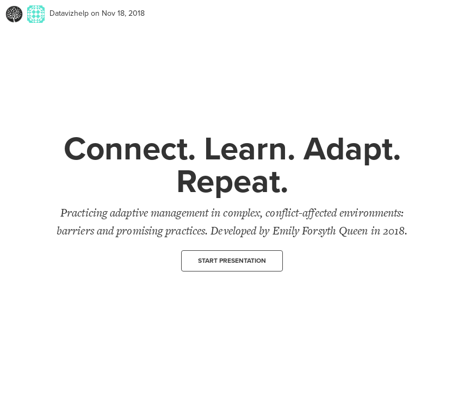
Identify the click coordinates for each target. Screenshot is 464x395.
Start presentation (232, 260)
